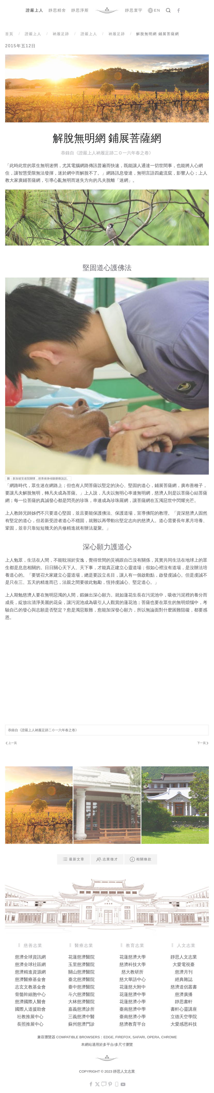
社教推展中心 (30, 1016)
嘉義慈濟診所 (81, 1009)
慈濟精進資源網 (30, 972)
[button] (168, 10)
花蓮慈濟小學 (132, 1001)
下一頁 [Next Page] (202, 742)
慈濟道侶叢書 (184, 987)
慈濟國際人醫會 (30, 1001)
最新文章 (74, 859)
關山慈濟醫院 (81, 972)
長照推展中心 (30, 1024)
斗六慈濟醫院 (81, 994)
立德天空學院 (184, 1016)
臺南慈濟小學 (132, 1016)
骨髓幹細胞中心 (30, 994)
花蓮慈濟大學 (132, 957)
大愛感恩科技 (184, 1024)
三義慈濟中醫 (81, 1016)
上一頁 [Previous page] (11, 742)
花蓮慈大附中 (132, 987)
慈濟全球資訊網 (30, 957)
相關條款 (141, 859)
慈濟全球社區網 (30, 964)
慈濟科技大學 (132, 964)
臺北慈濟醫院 (81, 979)
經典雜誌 (184, 979)
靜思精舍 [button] (57, 10)
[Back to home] (107, 10)
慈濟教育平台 (132, 1024)
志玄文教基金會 (30, 987)
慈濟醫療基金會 (30, 979)
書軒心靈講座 (184, 1009)
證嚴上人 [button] (34, 10)
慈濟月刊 (184, 972)
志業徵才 (107, 859)
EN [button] (154, 10)
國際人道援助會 (30, 1009)
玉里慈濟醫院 (81, 964)
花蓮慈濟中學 (132, 994)
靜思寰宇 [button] (134, 10)
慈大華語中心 (132, 979)
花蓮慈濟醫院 (81, 957)
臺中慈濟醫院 (81, 987)
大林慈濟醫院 (81, 1001)
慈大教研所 (132, 972)
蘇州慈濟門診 (81, 1024)
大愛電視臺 (184, 964)
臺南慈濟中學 (132, 1009)
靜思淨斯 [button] (80, 10)
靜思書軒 (184, 1001)
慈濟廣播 (184, 994)
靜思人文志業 (184, 957)
